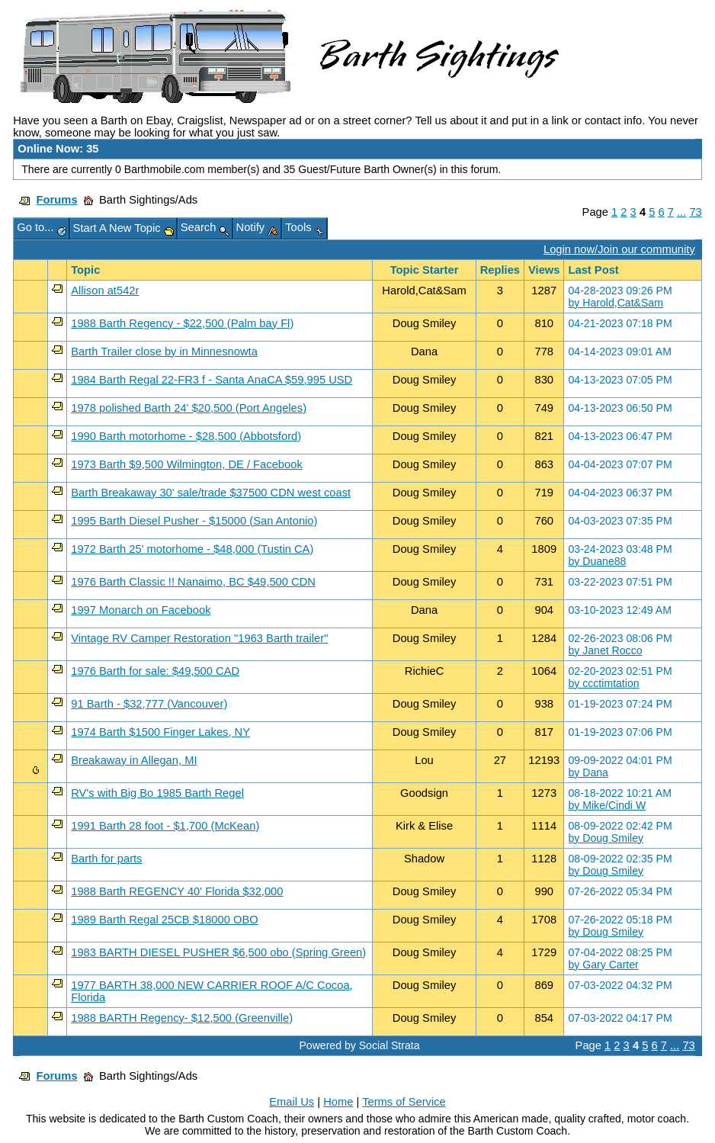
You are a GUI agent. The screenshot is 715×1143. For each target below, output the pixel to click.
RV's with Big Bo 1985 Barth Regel (157, 793)
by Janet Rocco (605, 650)
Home (338, 1102)
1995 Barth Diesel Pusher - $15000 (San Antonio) (194, 521)
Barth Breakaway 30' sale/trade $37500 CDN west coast (211, 492)
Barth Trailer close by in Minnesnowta (164, 351)
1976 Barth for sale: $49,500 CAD (155, 671)
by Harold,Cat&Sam (615, 303)
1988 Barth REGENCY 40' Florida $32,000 (177, 891)
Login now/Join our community (619, 249)
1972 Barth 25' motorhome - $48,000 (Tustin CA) (192, 549)
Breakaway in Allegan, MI (134, 760)
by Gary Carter (603, 964)
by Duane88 (597, 561)
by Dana (588, 772)
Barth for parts (106, 858)
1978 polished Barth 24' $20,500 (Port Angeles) (188, 408)
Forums (57, 200)
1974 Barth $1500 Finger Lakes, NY (160, 732)
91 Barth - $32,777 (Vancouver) (149, 704)
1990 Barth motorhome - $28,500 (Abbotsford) (186, 436)
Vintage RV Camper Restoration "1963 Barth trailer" (199, 638)
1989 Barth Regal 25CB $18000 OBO (164, 919)
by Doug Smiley (605, 838)
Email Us (291, 1102)
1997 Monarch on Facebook (140, 610)
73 (695, 212)
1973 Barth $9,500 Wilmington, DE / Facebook (187, 464)
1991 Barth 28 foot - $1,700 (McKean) (165, 826)
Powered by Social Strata (359, 1045)
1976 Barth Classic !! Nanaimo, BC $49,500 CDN (193, 582)
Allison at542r (105, 290)
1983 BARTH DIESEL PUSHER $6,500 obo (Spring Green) (218, 952)
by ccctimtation (603, 683)
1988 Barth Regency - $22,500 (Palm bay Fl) (182, 323)
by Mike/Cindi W (607, 805)
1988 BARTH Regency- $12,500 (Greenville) (182, 1018)
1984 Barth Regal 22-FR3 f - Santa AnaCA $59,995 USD (211, 380)
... (681, 212)
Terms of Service (404, 1102)
